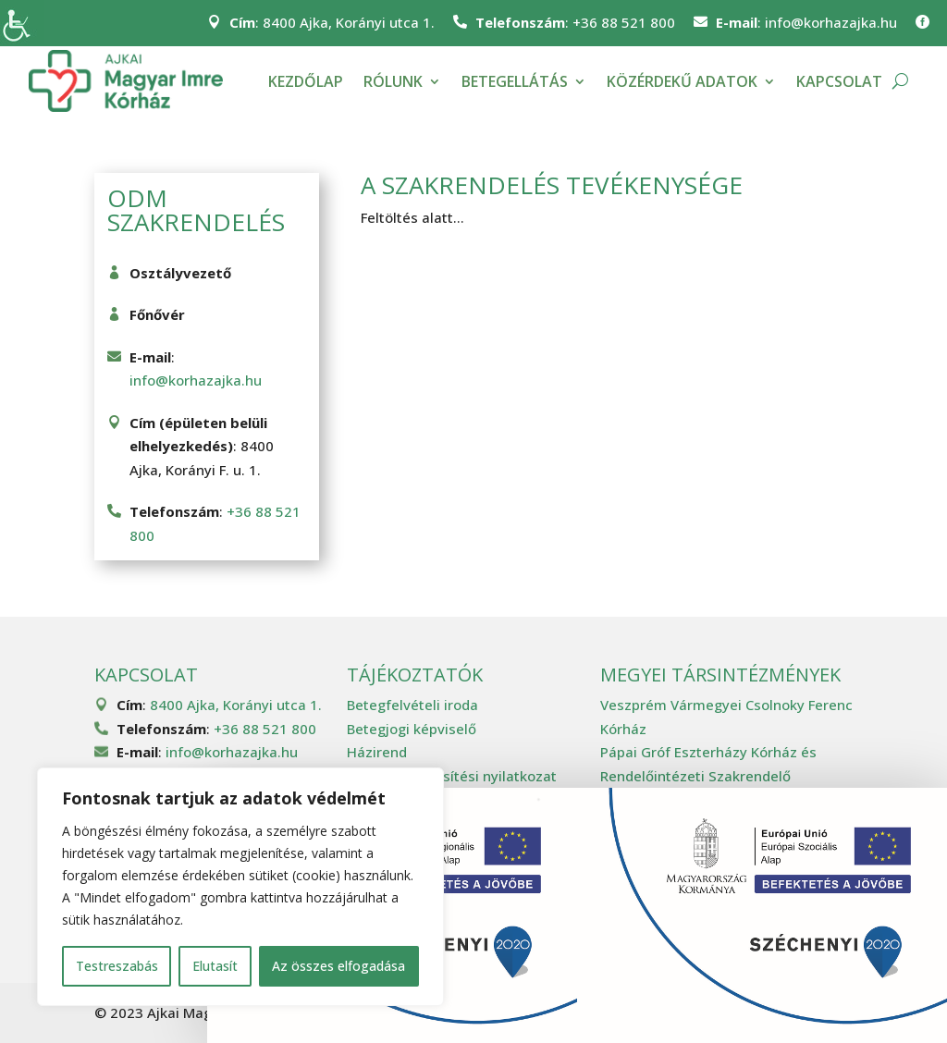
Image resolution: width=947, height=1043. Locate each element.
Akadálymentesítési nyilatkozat (452, 776)
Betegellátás (514, 81)
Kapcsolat (839, 81)
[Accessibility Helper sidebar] (22, 22)
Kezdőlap (305, 81)
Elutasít (215, 966)
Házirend (377, 751)
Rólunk (393, 81)
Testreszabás (117, 966)
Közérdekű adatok (682, 81)
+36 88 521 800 (623, 22)
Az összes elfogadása (338, 966)
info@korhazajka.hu (831, 22)
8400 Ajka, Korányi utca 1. (349, 22)
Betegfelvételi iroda (412, 704)
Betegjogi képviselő (411, 728)
